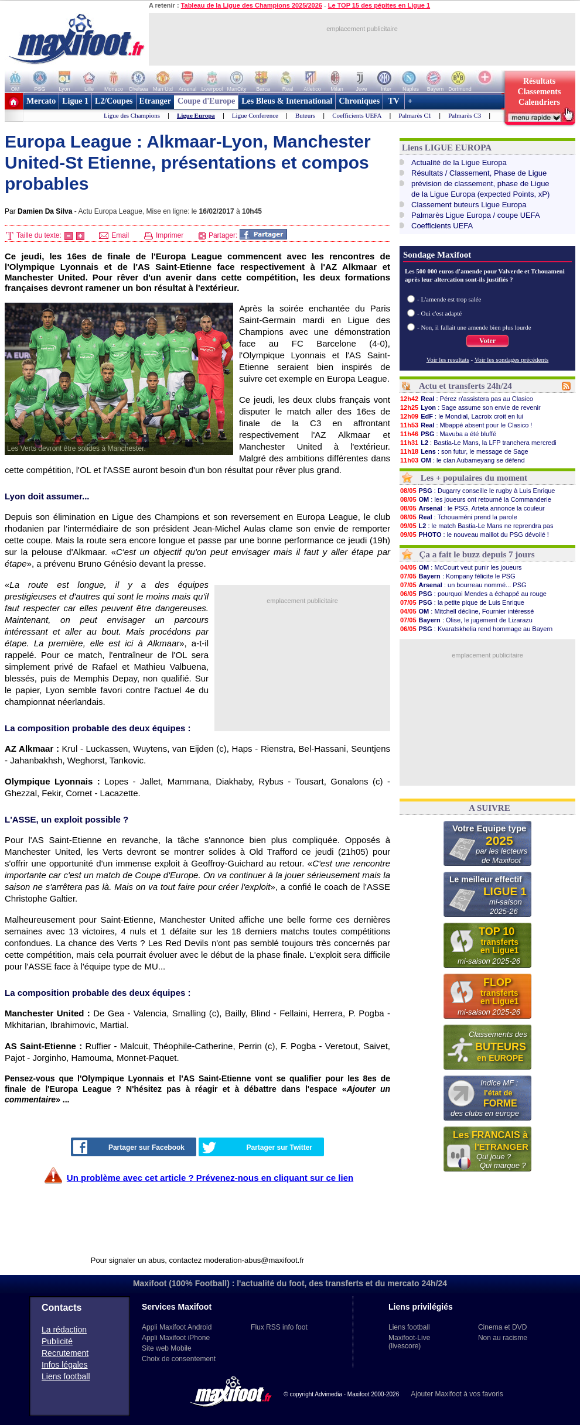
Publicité (57, 1341)
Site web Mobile (167, 1348)
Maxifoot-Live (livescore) (409, 1342)
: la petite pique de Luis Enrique (462, 602)
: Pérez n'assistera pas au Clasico (466, 398)
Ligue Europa (196, 115)
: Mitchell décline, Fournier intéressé (467, 611)
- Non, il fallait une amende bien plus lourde (474, 327)
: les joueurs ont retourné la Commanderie (475, 499)
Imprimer (164, 235)
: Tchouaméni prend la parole (458, 516)
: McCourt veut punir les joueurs (461, 567)
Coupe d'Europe (206, 101)
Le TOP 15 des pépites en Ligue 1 (379, 5)
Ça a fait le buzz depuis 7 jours (477, 554)
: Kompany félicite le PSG (458, 576)
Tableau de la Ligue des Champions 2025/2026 (251, 5)
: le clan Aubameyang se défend (462, 460)
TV (393, 101)
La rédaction (64, 1329)
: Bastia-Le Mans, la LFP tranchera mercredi (478, 442)
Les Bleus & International (286, 101)
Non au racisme (502, 1338)
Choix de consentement (179, 1359)
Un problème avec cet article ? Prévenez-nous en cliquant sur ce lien (210, 1178)
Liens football (66, 1376)
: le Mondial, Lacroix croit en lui (461, 416)
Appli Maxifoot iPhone (176, 1338)
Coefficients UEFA (356, 115)
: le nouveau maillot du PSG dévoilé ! (474, 534)
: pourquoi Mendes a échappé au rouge (473, 593)
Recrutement (65, 1353)
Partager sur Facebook (129, 1147)
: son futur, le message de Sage (464, 451)
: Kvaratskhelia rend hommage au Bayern (476, 628)
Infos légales (65, 1364)
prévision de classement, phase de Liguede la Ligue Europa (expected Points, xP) (480, 188)
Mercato (41, 101)
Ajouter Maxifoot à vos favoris (457, 1394)
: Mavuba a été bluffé (448, 433)
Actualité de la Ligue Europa (459, 162)
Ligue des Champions (132, 115)
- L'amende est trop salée (449, 299)
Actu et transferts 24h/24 (465, 385)
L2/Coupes (114, 101)
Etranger (155, 101)
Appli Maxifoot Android (176, 1327)
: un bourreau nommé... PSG (463, 584)
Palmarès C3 (464, 115)
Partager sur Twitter (257, 1147)
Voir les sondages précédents (512, 359)
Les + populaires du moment (474, 477)
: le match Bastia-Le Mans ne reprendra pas (476, 525)
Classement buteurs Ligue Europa (469, 204)
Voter (487, 341)
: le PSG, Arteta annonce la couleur (472, 508)
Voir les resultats (448, 359)
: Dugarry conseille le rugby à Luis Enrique (477, 490)
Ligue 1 (75, 101)
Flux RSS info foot (279, 1327)
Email (114, 235)
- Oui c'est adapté (439, 313)
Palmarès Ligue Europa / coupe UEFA (475, 215)
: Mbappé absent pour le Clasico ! (466, 425)
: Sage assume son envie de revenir (470, 407)
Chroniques (359, 101)
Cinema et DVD (502, 1327)
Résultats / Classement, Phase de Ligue (479, 173)
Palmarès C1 (414, 115)
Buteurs (305, 115)
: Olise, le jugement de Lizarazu (466, 620)
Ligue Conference (255, 115)
